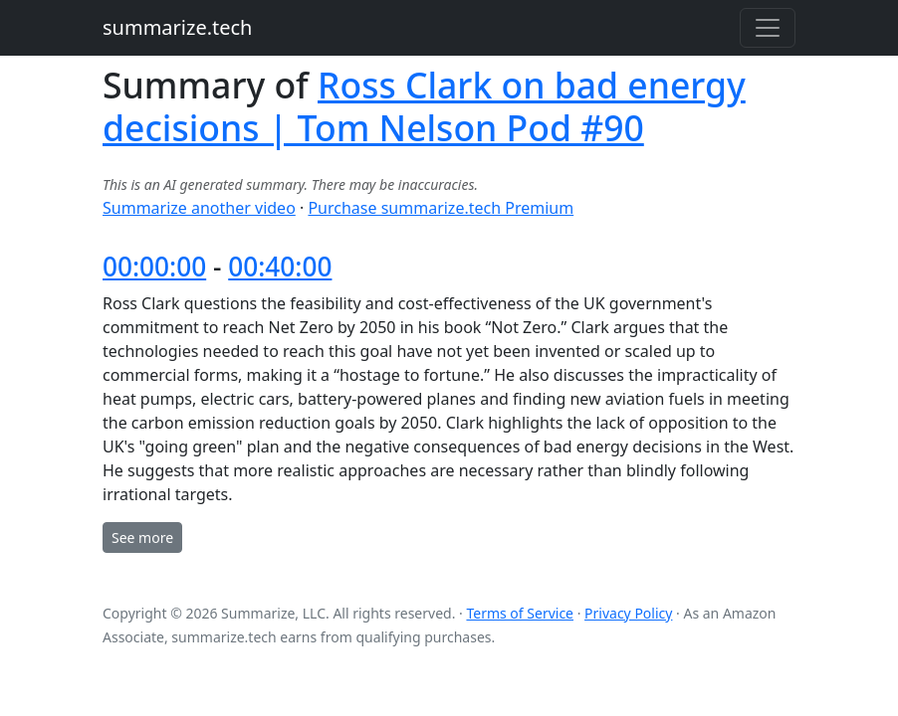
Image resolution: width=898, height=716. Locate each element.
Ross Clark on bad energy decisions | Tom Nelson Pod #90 (424, 106)
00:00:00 (154, 266)
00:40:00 (280, 266)
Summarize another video (199, 208)
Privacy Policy (628, 613)
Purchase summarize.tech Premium (440, 208)
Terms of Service (519, 613)
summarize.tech (177, 27)
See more (142, 537)
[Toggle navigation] (767, 28)
